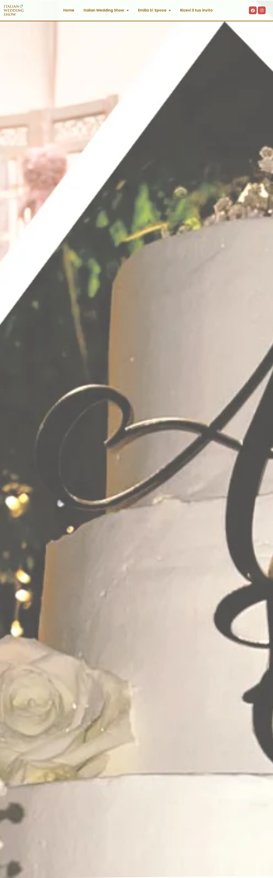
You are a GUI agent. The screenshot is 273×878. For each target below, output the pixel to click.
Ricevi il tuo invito (196, 10)
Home (68, 10)
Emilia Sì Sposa (154, 10)
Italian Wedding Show (106, 10)
